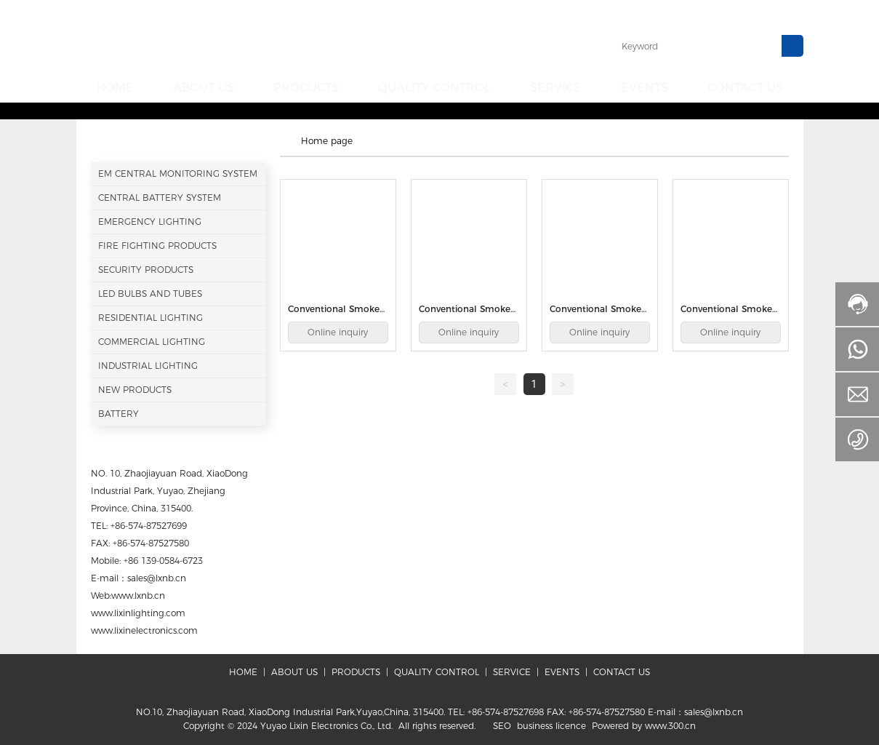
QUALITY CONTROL (436, 669)
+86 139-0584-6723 (163, 558)
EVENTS (562, 669)
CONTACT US (620, 669)
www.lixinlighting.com (138, 610)
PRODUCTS (356, 669)
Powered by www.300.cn (644, 723)
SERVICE (512, 669)
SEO (502, 723)
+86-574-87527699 (149, 523)
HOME (243, 669)
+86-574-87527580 (151, 540)
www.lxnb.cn (138, 593)
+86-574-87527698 (505, 709)
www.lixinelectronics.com (144, 628)
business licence (551, 723)
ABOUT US (294, 669)
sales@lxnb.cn (156, 575)
